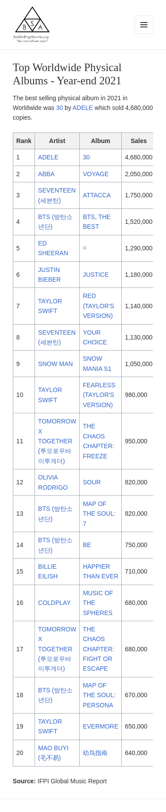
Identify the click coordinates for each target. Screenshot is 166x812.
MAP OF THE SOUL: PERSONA (99, 695)
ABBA (46, 174)
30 (59, 107)
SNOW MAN (55, 363)
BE (87, 544)
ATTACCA (97, 195)
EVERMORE (100, 726)
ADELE (83, 107)
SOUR (91, 482)
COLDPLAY (54, 602)
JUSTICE (95, 274)
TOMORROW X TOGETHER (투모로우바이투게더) (57, 441)
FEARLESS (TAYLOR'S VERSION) (99, 394)
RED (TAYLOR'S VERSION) (98, 305)
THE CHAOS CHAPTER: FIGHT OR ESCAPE (98, 649)
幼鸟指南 (95, 752)
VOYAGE (95, 174)
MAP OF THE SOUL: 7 (99, 513)
